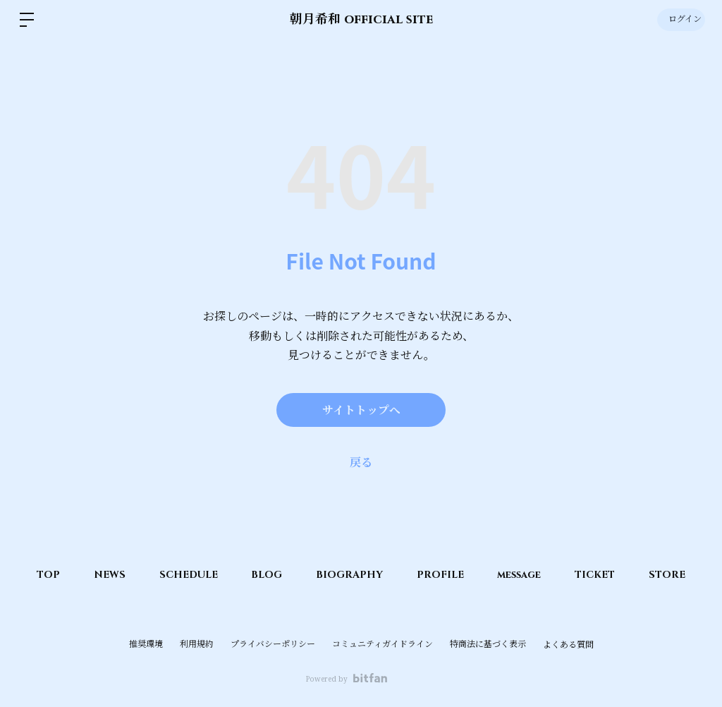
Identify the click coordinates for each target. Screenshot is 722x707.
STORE (673, 574)
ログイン (680, 19)
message (522, 574)
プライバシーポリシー (273, 644)
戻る (361, 462)
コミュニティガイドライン (382, 644)
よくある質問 (568, 645)
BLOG (265, 574)
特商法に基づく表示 (488, 644)
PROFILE (441, 574)
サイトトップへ (361, 410)
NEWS (105, 574)
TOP (42, 574)
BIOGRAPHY (349, 574)
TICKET (600, 574)
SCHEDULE (185, 574)
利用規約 (197, 644)
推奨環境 (146, 644)
